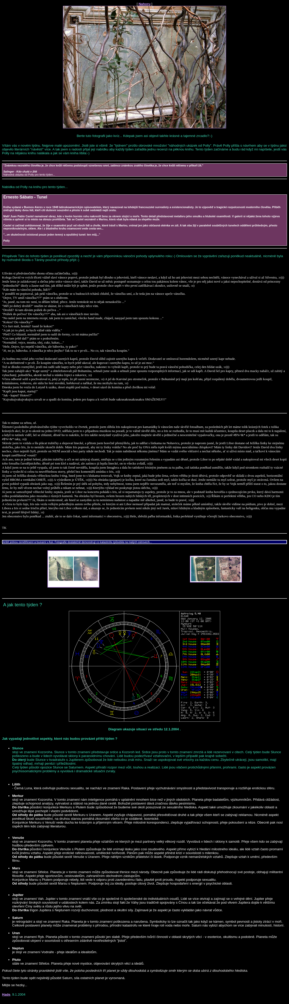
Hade (6, 994)
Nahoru (145, 4)
